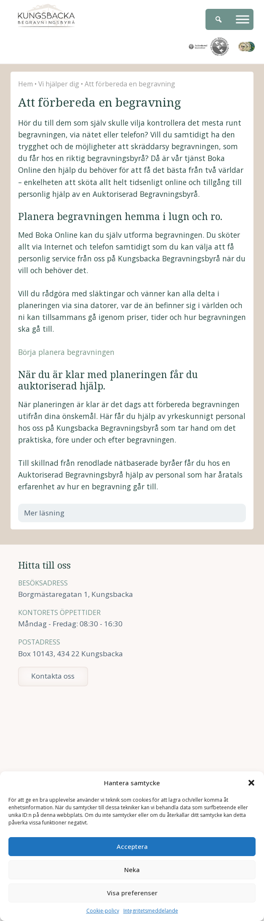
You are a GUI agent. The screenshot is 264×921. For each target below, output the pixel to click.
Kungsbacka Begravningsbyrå (46, 16)
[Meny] (242, 19)
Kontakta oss (53, 676)
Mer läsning (49, 513)
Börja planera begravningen (66, 352)
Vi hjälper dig (58, 84)
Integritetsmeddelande (150, 910)
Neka (132, 869)
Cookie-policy (102, 910)
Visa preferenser (132, 893)
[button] (251, 783)
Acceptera (132, 846)
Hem (25, 84)
